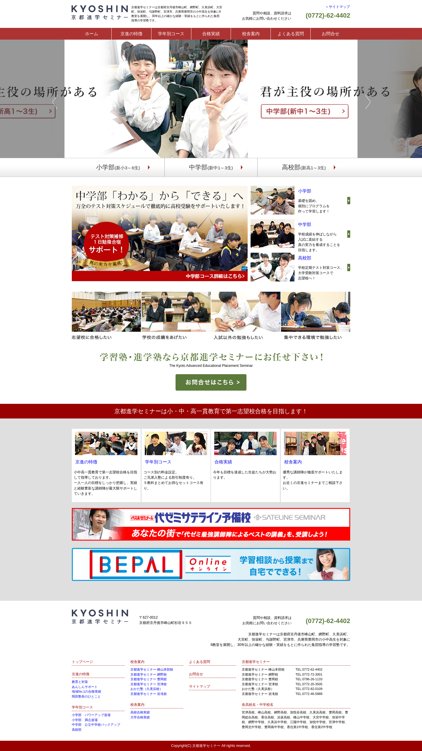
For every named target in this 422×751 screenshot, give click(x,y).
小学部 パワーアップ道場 (91, 715)
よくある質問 (291, 33)
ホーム (91, 33)
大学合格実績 (140, 717)
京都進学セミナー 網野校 (148, 674)
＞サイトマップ (337, 7)
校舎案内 (251, 33)
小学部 (118, 167)
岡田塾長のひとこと (86, 696)
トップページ (82, 662)
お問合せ (330, 33)
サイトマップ (199, 686)
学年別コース (171, 33)
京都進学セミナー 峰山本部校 (151, 669)
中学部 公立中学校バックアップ (96, 724)
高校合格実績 (140, 712)
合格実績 (211, 33)
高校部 (304, 167)
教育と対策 (80, 682)
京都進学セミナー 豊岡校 (148, 679)
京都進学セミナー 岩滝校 (148, 694)
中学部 (211, 167)
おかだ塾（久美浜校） (146, 689)
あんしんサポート (85, 686)
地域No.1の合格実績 (86, 691)
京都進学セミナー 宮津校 (148, 684)
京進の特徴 (131, 33)
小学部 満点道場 (85, 720)
